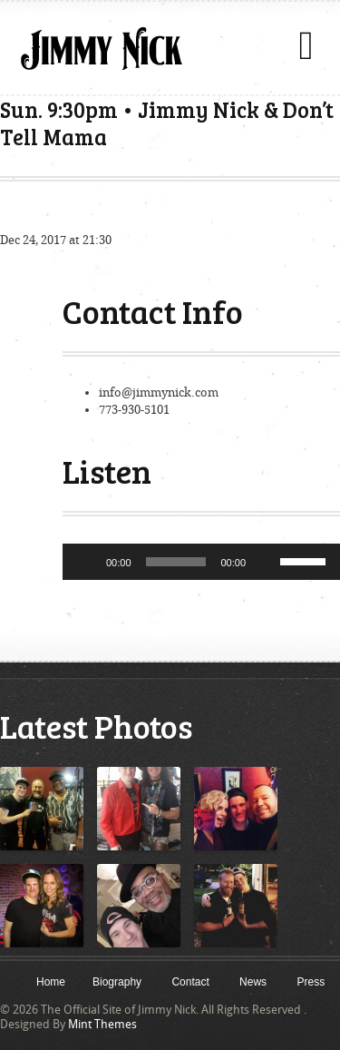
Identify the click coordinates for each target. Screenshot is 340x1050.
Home (50, 982)
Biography (116, 982)
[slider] (176, 561)
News (253, 982)
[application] (201, 562)
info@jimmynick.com (159, 392)
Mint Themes (102, 1024)
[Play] (86, 562)
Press (310, 982)
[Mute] (266, 562)
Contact (190, 982)
